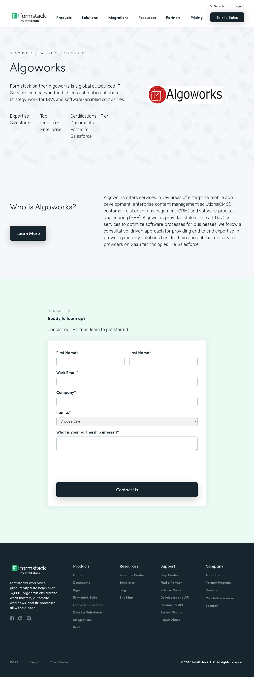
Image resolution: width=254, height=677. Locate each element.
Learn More (28, 233)
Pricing (196, 17)
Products (64, 17)
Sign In (239, 6)
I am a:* (63, 412)
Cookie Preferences (220, 598)
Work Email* (67, 372)
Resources (147, 17)
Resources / (23, 53)
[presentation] (94, 463)
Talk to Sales (227, 17)
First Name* (67, 352)
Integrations (118, 17)
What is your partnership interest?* (88, 432)
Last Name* (140, 352)
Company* (66, 392)
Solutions (90, 17)
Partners (173, 17)
